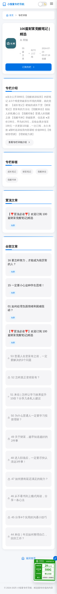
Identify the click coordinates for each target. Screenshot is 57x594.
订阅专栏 (28, 67)
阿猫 (25, 40)
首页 (10, 15)
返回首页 (28, 558)
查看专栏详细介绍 (19, 142)
